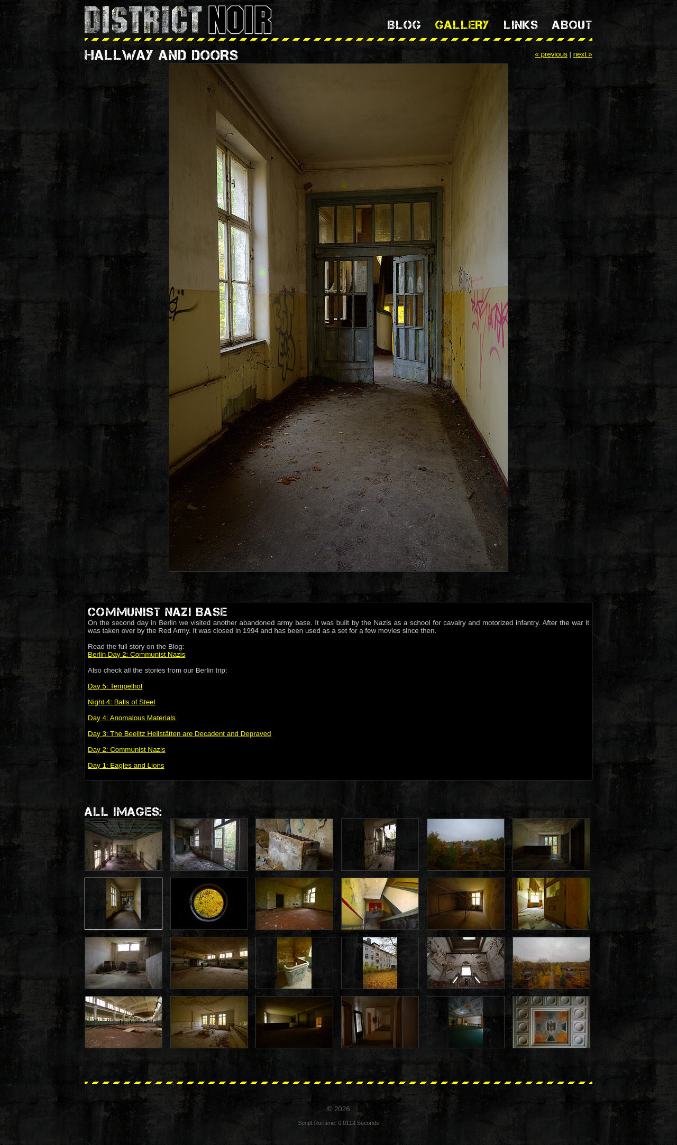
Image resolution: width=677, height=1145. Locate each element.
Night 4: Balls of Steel (121, 702)
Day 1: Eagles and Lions (126, 765)
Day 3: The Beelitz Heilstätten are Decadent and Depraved (179, 734)
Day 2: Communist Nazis (127, 749)
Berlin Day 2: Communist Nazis (136, 654)
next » (582, 54)
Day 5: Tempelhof (115, 686)
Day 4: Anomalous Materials (132, 718)
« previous (551, 54)
